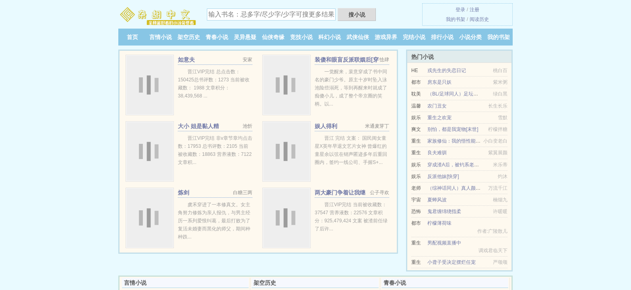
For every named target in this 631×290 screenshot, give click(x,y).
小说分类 (470, 37)
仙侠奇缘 (273, 37)
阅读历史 (479, 19)
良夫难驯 (437, 152)
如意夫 (186, 59)
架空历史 (188, 37)
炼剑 (183, 192)
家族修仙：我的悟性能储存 (456, 141)
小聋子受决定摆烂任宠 (451, 262)
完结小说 (414, 37)
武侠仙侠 (357, 37)
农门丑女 (437, 106)
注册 (474, 9)
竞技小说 (301, 37)
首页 (132, 37)
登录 (460, 9)
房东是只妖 (439, 82)
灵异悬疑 (245, 37)
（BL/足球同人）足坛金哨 (455, 94)
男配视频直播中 (444, 243)
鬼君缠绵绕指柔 (444, 211)
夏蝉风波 (437, 200)
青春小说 (217, 37)
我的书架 (455, 19)
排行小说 (442, 37)
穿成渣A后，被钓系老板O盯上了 (462, 165)
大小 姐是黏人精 (198, 126)
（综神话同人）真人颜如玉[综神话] (465, 188)
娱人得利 (326, 126)
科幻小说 (329, 37)
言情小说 (160, 37)
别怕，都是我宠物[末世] (452, 129)
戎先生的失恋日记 (446, 70)
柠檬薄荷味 (439, 223)
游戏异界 (386, 37)
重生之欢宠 (439, 117)
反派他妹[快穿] (443, 176)
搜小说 (356, 14)
